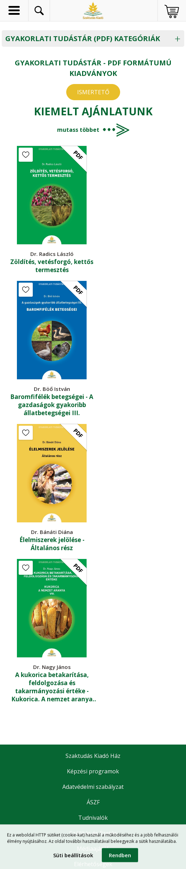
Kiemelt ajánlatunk (93, 111)
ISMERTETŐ (93, 92)
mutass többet (78, 130)
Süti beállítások (73, 857)
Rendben (120, 857)
